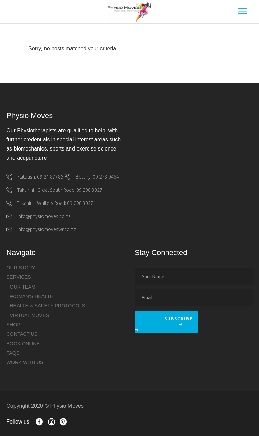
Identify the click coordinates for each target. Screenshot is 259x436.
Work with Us (25, 362)
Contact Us (21, 334)
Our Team (22, 287)
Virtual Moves (29, 315)
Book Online (23, 343)
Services (18, 277)
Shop (13, 324)
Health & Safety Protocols (47, 305)
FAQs (12, 353)
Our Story (20, 267)
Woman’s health (31, 296)
